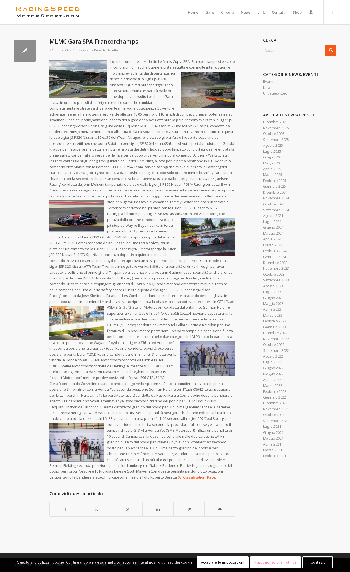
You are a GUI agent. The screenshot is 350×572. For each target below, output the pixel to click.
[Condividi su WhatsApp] (127, 509)
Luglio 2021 (272, 426)
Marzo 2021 (272, 449)
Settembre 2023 (276, 280)
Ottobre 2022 (273, 344)
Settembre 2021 (276, 420)
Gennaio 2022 (274, 397)
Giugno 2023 (273, 297)
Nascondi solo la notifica (275, 562)
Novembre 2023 (276, 268)
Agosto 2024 (273, 215)
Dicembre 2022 (275, 332)
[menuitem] (193, 12)
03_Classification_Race (196, 477)
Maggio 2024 (273, 233)
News (82, 50)
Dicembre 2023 (275, 262)
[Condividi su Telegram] (189, 509)
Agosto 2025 (273, 145)
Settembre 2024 (276, 209)
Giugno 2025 (273, 157)
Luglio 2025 (272, 151)
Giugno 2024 (273, 227)
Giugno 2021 (273, 432)
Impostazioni (318, 562)
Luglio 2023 (272, 291)
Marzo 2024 (272, 245)
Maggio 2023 (273, 303)
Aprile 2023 (272, 309)
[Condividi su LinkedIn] (158, 509)
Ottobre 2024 (273, 204)
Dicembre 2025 (275, 121)
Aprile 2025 (272, 168)
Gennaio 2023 (274, 327)
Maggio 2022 (273, 373)
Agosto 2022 (273, 356)
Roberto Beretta (106, 50)
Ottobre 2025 (273, 133)
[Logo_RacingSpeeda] (48, 12)
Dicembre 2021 (275, 402)
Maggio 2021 (273, 438)
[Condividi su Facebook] (65, 509)
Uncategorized (275, 93)
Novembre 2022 (276, 338)
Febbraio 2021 (274, 455)
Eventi (268, 81)
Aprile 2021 (272, 444)
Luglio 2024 (272, 221)
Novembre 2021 (276, 408)
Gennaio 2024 (274, 256)
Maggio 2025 (273, 163)
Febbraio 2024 (274, 250)
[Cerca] (299, 50)
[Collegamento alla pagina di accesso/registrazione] (311, 12)
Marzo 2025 (272, 174)
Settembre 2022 (276, 350)
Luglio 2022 (272, 361)
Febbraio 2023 (274, 321)
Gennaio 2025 (274, 186)
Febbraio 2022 (274, 391)
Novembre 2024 (276, 198)
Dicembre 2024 (275, 192)
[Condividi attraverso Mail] (220, 509)
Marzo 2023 (272, 315)
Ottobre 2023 (273, 274)
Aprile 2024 (272, 239)
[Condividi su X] (96, 509)
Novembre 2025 (276, 127)
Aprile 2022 (272, 379)
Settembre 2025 (276, 139)
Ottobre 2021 (273, 414)
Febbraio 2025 (274, 180)
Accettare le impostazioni (222, 562)
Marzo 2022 (272, 385)
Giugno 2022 (273, 367)
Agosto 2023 (273, 286)
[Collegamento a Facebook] (332, 12)
